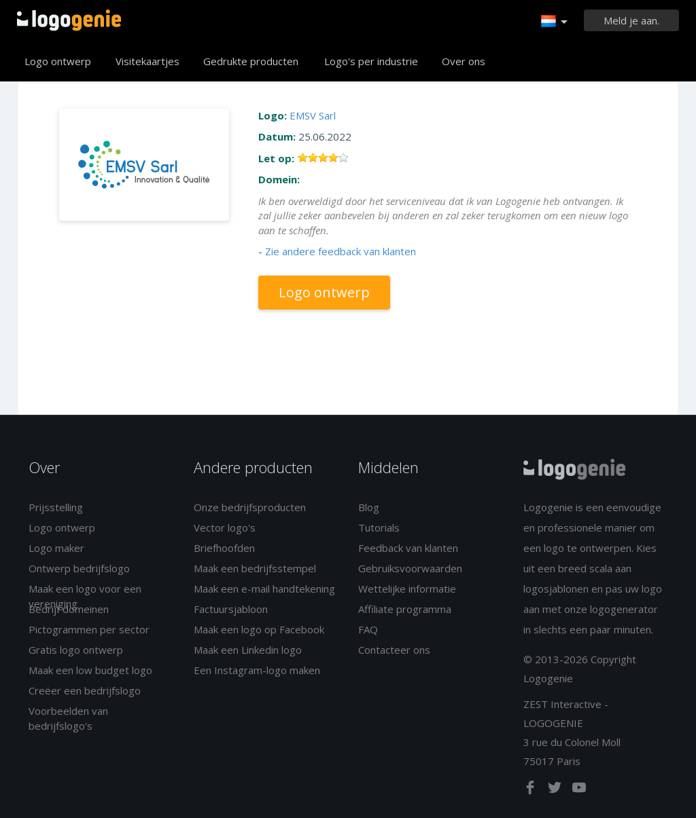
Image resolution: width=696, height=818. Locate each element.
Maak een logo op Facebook (259, 629)
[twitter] (556, 790)
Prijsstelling (56, 507)
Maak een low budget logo (90, 670)
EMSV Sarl (313, 115)
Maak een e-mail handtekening (264, 588)
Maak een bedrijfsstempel (255, 568)
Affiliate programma (404, 609)
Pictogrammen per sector (89, 629)
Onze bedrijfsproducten (250, 507)
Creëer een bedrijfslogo (85, 690)
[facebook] (531, 790)
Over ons (463, 61)
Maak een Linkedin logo (248, 649)
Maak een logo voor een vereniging (85, 596)
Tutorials (379, 527)
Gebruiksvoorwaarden (410, 568)
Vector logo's (225, 527)
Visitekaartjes (147, 61)
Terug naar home (69, 20)
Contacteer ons (394, 649)
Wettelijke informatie (407, 588)
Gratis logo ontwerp (76, 649)
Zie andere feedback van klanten (340, 251)
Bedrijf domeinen (69, 609)
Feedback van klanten (408, 548)
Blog (368, 507)
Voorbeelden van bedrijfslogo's (68, 718)
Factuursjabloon (231, 609)
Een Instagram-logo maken (257, 670)
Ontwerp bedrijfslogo (79, 568)
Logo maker (56, 548)
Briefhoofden (224, 548)
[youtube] (579, 790)
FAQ (368, 629)
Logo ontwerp (57, 61)
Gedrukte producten (250, 61)
